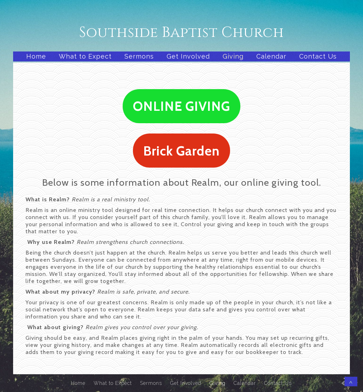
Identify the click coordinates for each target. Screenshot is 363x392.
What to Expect (85, 56)
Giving (233, 56)
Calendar (271, 56)
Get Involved (188, 56)
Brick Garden (181, 151)
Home (36, 56)
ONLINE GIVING (181, 106)
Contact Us (318, 56)
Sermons (139, 56)
